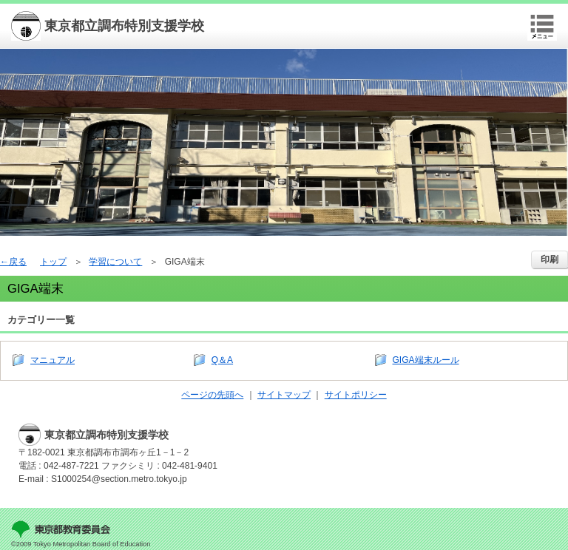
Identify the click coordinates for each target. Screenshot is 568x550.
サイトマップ (284, 395)
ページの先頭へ (212, 395)
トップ (53, 262)
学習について (115, 262)
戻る (18, 262)
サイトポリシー (356, 395)
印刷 (549, 259)
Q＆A (222, 360)
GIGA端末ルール (426, 360)
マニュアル (52, 360)
